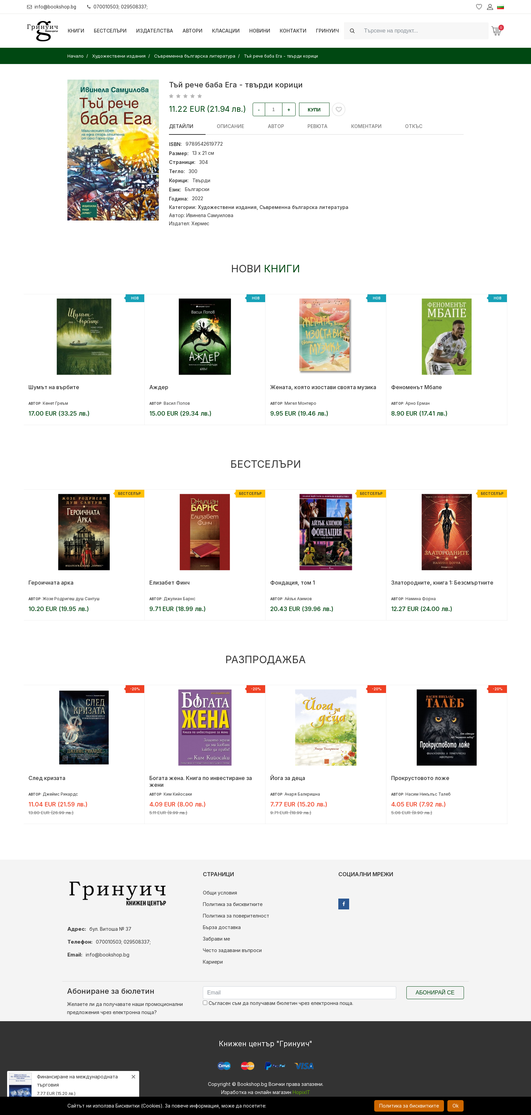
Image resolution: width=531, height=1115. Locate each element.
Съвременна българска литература (303, 207)
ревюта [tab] (286, 126)
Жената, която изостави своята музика (323, 387)
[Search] (424, 30)
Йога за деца (287, 778)
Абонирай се (435, 992)
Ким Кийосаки (178, 794)
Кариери (213, 962)
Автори (193, 31)
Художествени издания (227, 207)
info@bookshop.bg (52, 6)
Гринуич (327, 31)
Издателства (154, 31)
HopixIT (301, 1092)
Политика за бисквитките (232, 904)
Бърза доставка (222, 927)
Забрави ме (216, 939)
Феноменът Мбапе (416, 387)
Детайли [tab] (181, 126)
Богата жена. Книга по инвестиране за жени (200, 781)
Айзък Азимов (298, 598)
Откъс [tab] (360, 126)
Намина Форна (420, 598)
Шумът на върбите (53, 387)
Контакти (293, 31)
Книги (76, 31)
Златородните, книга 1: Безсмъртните (442, 582)
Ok (455, 1106)
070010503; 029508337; (119, 6)
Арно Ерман (417, 403)
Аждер (158, 387)
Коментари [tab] (324, 126)
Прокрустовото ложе (420, 778)
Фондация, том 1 (292, 582)
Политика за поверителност (236, 916)
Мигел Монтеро (300, 403)
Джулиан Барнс (179, 598)
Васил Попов (177, 403)
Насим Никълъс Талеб (428, 794)
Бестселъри (110, 31)
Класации (226, 31)
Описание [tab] (220, 126)
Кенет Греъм (55, 403)
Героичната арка (50, 582)
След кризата (46, 778)
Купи (314, 109)
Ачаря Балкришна (302, 794)
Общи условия (220, 893)
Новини (259, 31)
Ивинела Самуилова (209, 215)
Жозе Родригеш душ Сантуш (71, 598)
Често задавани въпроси (232, 950)
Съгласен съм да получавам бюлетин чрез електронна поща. (278, 1003)
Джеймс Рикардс (60, 794)
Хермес (200, 223)
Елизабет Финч (169, 582)
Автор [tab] (255, 126)
